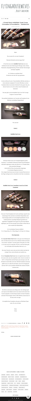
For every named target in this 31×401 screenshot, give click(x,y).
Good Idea (10, 391)
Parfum (10, 387)
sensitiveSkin (9, 389)
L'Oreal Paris (22, 326)
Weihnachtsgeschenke (13, 385)
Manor (23, 381)
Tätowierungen (11, 327)
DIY (5, 391)
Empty (16, 374)
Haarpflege (4, 383)
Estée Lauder (20, 389)
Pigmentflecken (4, 327)
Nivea (20, 381)
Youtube (15, 391)
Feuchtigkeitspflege (24, 385)
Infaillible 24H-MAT (24, 325)
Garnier (26, 389)
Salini (22, 400)
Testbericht (22, 327)
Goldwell (16, 387)
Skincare (3, 374)
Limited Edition (5, 387)
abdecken (6, 325)
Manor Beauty (22, 387)
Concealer (11, 325)
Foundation (16, 325)
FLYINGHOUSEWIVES (14, 400)
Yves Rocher (11, 381)
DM (15, 383)
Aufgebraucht (22, 374)
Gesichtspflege (5, 381)
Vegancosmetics (5, 385)
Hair (16, 381)
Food (3, 391)
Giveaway (15, 389)
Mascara (3, 389)
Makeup (26, 326)
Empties (8, 374)
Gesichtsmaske (24, 383)
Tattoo (17, 327)
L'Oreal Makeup (15, 326)
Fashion (18, 383)
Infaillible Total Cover (6, 326)
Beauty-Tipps (10, 383)
